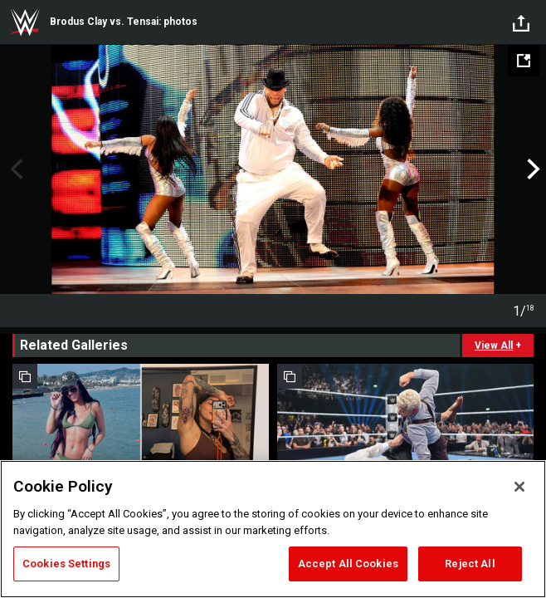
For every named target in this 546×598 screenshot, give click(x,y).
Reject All (470, 563)
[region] (273, 529)
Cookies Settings (66, 563)
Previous (14, 169)
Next (531, 169)
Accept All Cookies (348, 563)
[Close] (519, 486)
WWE (25, 22)
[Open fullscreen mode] (523, 60)
